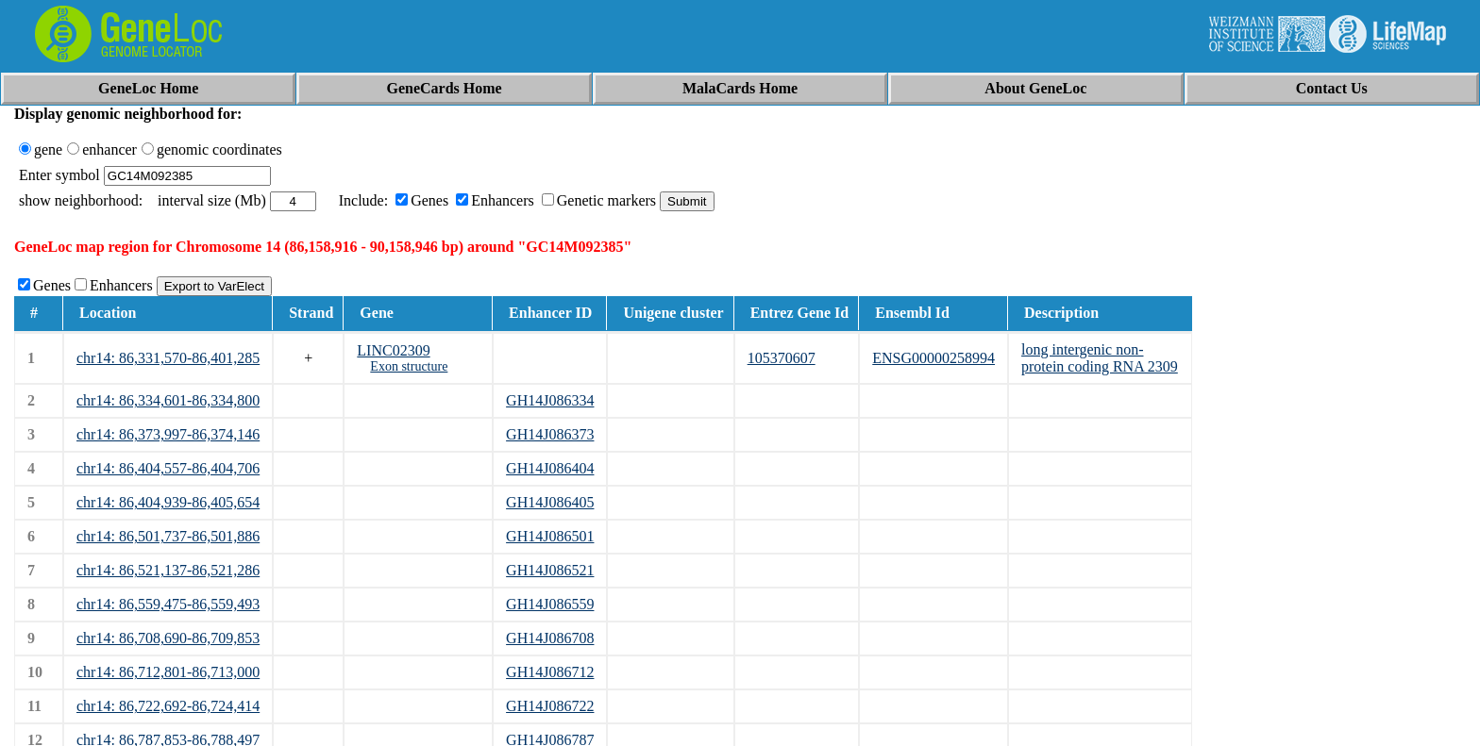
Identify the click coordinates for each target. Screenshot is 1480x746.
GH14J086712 (550, 672)
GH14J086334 (550, 400)
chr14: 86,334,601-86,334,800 (168, 400)
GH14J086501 (550, 536)
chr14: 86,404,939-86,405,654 (168, 502)
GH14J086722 (550, 706)
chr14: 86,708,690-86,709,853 (168, 638)
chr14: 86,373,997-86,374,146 (168, 434)
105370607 (782, 358)
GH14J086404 (550, 468)
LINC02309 (393, 350)
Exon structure (408, 366)
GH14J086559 (550, 604)
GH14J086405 (550, 502)
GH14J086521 (550, 570)
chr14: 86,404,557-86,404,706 (168, 468)
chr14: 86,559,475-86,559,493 (168, 604)
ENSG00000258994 (933, 358)
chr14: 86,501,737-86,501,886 (168, 536)
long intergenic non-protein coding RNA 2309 (1099, 357)
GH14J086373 (550, 434)
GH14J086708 (550, 638)
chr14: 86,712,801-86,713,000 (168, 672)
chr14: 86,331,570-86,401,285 (168, 358)
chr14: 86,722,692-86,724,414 (168, 706)
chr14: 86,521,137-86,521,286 (168, 570)
